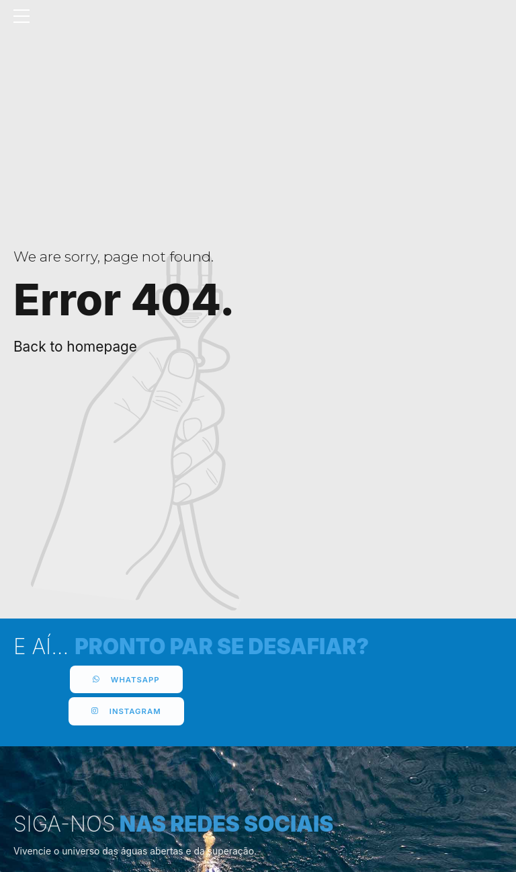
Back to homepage (75, 346)
